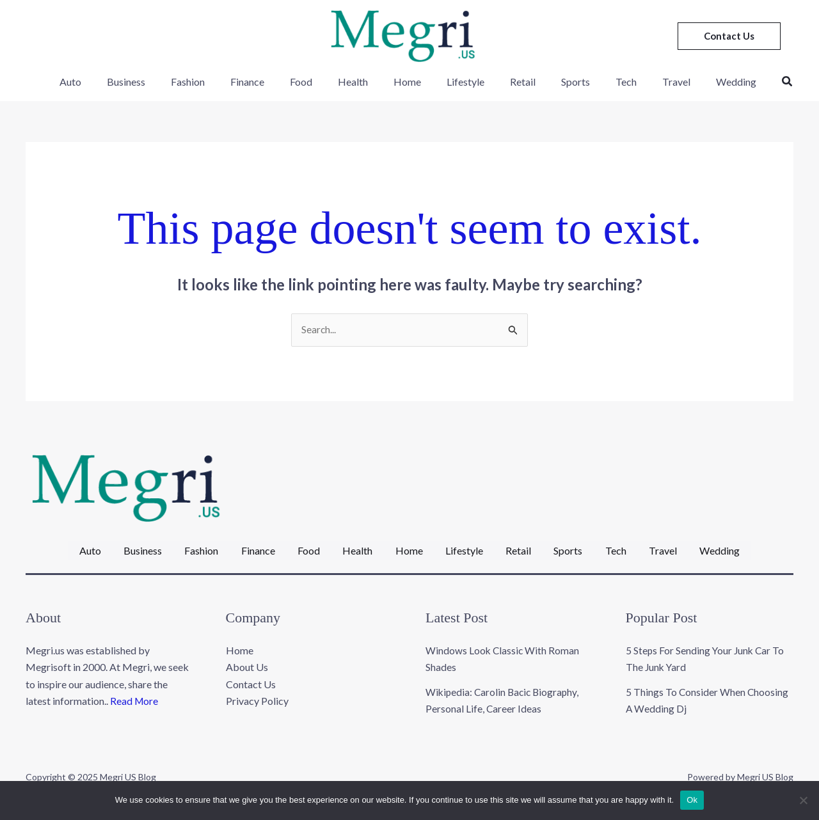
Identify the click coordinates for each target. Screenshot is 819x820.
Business (153, 81)
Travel (653, 81)
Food (313, 81)
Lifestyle (462, 81)
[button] (729, 36)
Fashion (210, 81)
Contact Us (251, 676)
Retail (514, 81)
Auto (103, 81)
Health (360, 81)
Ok (692, 800)
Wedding (707, 81)
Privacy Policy (257, 692)
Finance (265, 81)
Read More (134, 692)
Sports (562, 81)
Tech (607, 81)
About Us (247, 658)
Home (409, 81)
